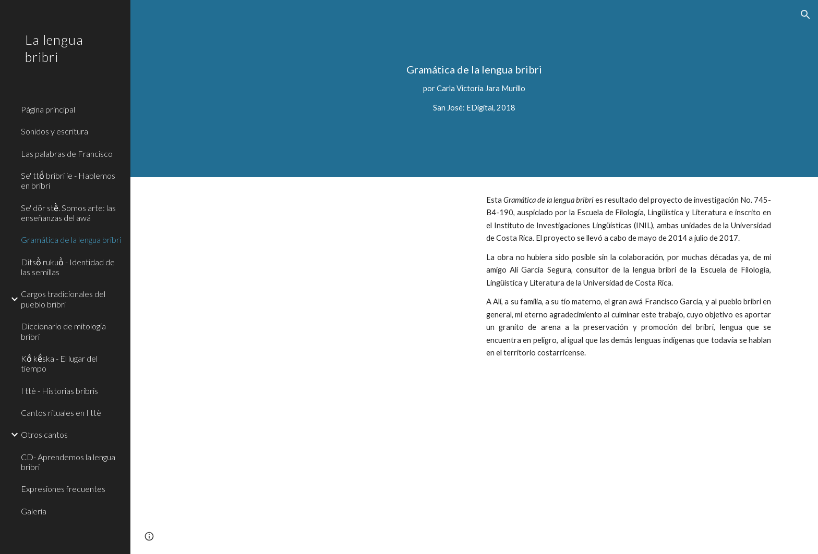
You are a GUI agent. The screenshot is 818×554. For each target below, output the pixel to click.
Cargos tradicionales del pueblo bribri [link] (63, 299)
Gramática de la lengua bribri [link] (71, 239)
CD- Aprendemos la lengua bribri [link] (68, 462)
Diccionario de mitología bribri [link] (63, 331)
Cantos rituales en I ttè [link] (61, 412)
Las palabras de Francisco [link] (67, 153)
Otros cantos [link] (44, 434)
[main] (474, 88)
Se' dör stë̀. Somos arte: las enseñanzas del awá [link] (68, 213)
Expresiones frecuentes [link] (63, 489)
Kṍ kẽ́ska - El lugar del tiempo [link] (59, 363)
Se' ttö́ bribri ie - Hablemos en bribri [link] (68, 180)
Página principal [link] (48, 109)
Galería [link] (33, 511)
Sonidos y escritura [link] (54, 131)
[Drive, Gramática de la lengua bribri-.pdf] (319, 365)
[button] (805, 14)
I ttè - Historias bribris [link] (59, 391)
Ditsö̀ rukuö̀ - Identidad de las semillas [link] (68, 267)
